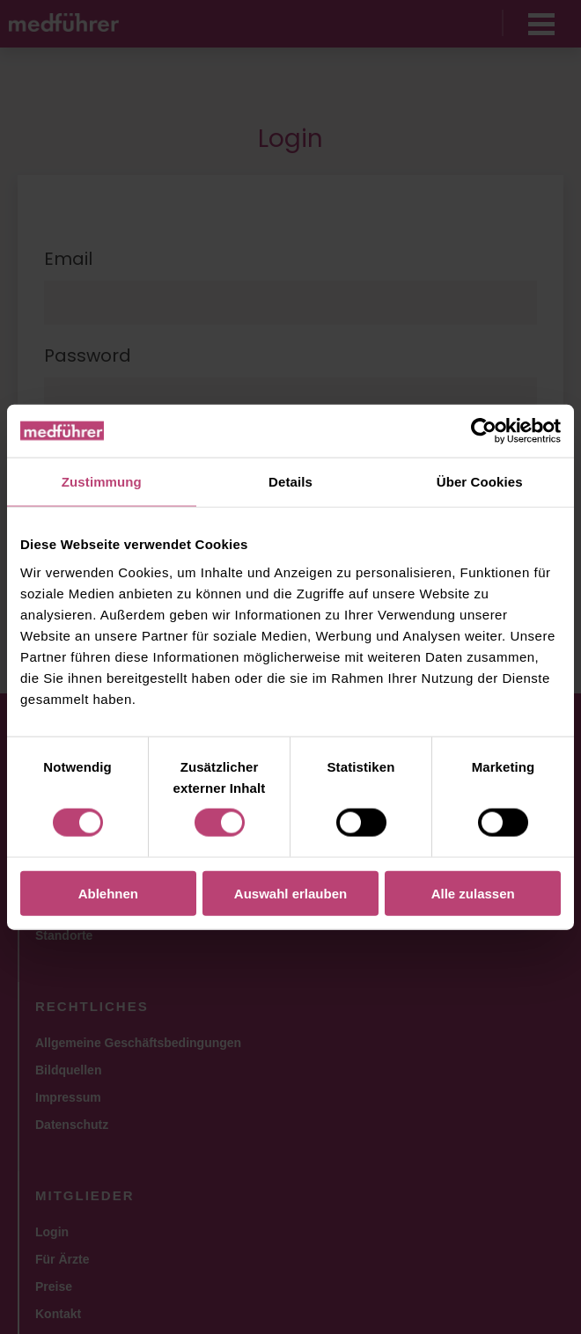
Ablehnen (108, 892)
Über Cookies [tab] (480, 481)
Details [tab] (290, 481)
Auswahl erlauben (290, 892)
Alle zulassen (473, 892)
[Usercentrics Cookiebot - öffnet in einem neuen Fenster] (484, 431)
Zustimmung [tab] (102, 481)
